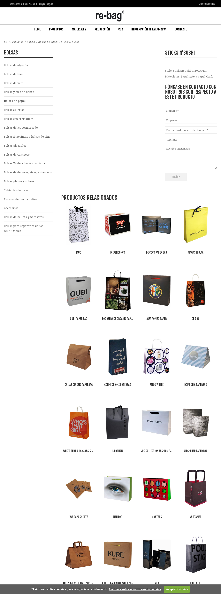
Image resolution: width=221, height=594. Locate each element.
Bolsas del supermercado (21, 128)
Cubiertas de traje (16, 191)
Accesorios (11, 209)
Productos (56, 29)
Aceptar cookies (177, 589)
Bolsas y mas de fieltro (19, 92)
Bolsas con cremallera (19, 119)
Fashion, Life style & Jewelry (32, 543)
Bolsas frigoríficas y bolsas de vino (27, 137)
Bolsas (31, 41)
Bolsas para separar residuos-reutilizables (24, 229)
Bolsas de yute (13, 83)
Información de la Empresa (148, 29)
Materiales (79, 29)
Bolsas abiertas (14, 110)
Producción (102, 29)
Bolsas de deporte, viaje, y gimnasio (28, 173)
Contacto (181, 29)
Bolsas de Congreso (17, 155)
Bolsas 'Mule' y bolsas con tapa (24, 164)
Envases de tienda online (21, 200)
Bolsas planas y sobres (19, 182)
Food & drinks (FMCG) (67, 543)
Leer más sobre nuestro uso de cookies (135, 589)
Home (37, 29)
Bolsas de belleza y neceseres (24, 218)
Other (89, 543)
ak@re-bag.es (97, 578)
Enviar (176, 177)
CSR (120, 29)
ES (5, 41)
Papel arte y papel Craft (197, 76)
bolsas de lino (13, 74)
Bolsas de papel (49, 41)
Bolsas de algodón (16, 65)
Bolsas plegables (15, 146)
